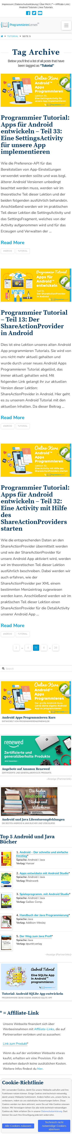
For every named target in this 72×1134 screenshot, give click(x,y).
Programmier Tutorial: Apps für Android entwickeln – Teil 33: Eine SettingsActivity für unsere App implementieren (35, 135)
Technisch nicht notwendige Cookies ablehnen (54, 1126)
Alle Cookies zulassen (18, 1125)
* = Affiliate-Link (60, 4)
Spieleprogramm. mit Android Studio (44, 894)
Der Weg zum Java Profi (35, 936)
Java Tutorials (46, 7)
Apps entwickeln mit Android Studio (44, 873)
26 (55, 647)
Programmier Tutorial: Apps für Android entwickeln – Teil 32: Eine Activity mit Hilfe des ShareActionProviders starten (35, 508)
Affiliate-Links (44, 1029)
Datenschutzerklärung (26, 4)
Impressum (7, 4)
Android (7, 251)
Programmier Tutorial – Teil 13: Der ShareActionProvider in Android (34, 323)
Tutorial (12, 36)
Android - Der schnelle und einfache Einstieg (42, 854)
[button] (66, 25)
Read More (12, 242)
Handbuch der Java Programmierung (44, 915)
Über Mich (45, 4)
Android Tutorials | (29, 7)
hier (40, 1069)
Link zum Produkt (15, 1044)
